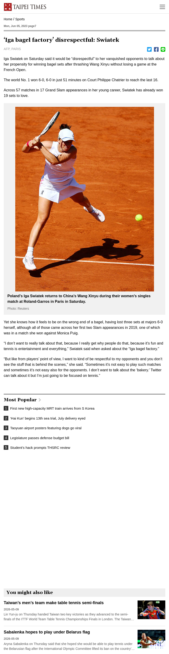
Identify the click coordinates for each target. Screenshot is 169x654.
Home (8, 19)
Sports (20, 19)
